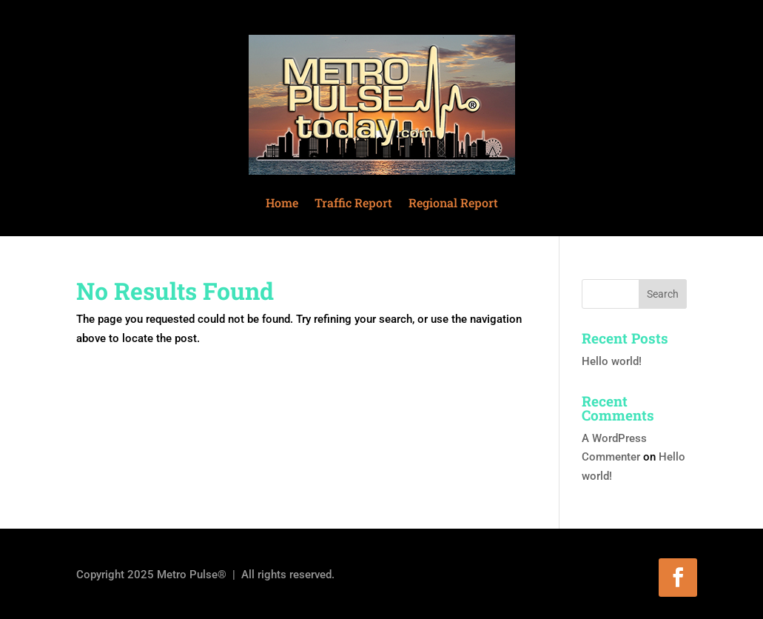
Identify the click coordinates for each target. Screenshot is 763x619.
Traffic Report (353, 202)
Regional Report (453, 202)
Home (282, 202)
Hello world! (612, 361)
